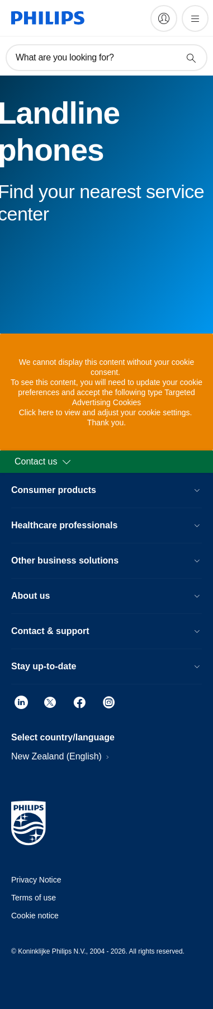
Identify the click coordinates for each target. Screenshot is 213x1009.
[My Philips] (163, 18)
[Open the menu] (195, 18)
